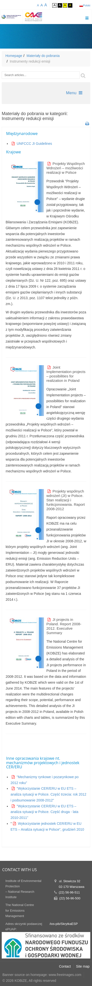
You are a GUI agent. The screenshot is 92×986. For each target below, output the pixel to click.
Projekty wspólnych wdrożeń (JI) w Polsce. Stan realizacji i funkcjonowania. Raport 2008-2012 (65, 500)
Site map (83, 966)
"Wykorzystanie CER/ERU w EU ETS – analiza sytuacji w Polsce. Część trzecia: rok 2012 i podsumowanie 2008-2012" (48, 794)
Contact (65, 966)
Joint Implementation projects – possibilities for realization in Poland (65, 374)
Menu (74, 93)
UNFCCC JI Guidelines (34, 144)
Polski (86, 5)
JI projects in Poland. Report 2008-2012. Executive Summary (63, 626)
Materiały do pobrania (43, 56)
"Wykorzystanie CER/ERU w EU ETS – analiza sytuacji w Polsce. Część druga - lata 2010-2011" (44, 812)
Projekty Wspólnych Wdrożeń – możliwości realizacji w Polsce (65, 167)
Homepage (13, 56)
